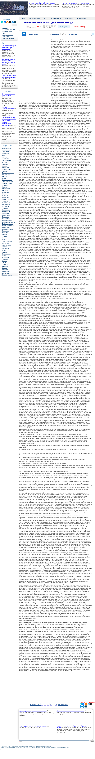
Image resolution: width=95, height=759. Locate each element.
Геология (4, 166)
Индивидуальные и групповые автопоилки (33, 726)
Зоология (4, 171)
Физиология (5, 257)
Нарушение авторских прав (44, 747)
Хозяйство (5, 264)
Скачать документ (64, 27)
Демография (5, 167)
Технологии (5, 248)
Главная (5, 28)
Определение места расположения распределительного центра (8, 61)
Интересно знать (8, 35)
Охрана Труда (6, 215)
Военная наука (6, 160)
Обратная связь (7, 31)
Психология (5, 231)
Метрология (5, 206)
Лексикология (6, 188)
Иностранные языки (8, 173)
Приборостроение (7, 224)
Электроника (6, 271)
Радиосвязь (5, 232)
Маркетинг (5, 195)
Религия (4, 234)
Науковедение (6, 211)
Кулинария (5, 185)
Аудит (3, 155)
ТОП (4, 33)
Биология (4, 157)
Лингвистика (5, 190)
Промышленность (7, 229)
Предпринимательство (8, 222)
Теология (4, 247)
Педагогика (5, 217)
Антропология (6, 150)
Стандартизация (7, 241)
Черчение (5, 266)
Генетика (4, 162)
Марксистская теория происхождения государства (9, 47)
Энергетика (5, 273)
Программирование (8, 225)
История (4, 178)
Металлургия (6, 204)
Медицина (5, 201)
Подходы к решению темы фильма (8, 94)
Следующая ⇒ (74, 34)
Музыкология (6, 210)
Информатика (6, 174)
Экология (4, 268)
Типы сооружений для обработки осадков (42, 3)
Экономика (5, 269)
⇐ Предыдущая (53, 34)
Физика (4, 255)
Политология (6, 218)
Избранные (6, 36)
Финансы (4, 261)
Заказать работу (79, 27)
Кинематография (7, 180)
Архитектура (5, 153)
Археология (5, 151)
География (5, 164)
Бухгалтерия (5, 159)
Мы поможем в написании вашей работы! (60, 747)
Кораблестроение (7, 183)
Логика (4, 194)
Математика (5, 197)
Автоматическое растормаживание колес (75, 3)
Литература (5, 192)
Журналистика (6, 169)
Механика (5, 208)
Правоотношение (7, 220)
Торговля (4, 250)
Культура (4, 187)
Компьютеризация (7, 181)
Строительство (6, 245)
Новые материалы (8, 38)
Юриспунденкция (7, 275)
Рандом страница (34, 18)
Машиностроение (7, 199)
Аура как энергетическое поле (8, 108)
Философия (5, 259)
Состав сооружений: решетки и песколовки (70, 711)
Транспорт (5, 252)
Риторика (4, 236)
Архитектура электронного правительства (32, 711)
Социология (5, 238)
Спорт (3, 239)
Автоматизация (6, 148)
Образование (6, 213)
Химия (4, 262)
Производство (6, 227)
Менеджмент (6, 203)
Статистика (5, 243)
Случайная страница (9, 29)
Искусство (5, 176)
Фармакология (6, 254)
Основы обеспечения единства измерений (9, 76)
